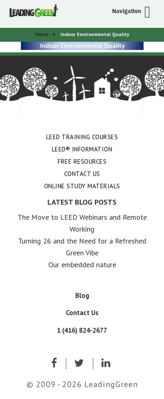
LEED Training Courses (82, 137)
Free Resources (82, 161)
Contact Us (82, 174)
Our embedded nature (82, 264)
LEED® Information (82, 149)
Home (42, 34)
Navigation (126, 11)
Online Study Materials (82, 186)
